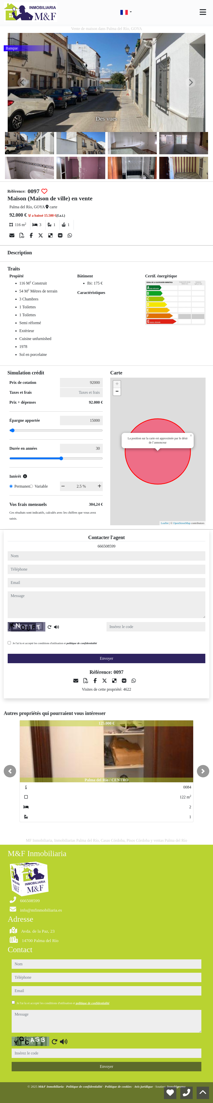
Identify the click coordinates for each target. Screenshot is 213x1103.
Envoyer (106, 658)
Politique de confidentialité (84, 1086)
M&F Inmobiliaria (51, 1086)
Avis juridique (144, 1086)
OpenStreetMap (181, 523)
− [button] (117, 391)
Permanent (22, 486)
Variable (41, 486)
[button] (10, 771)
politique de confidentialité (81, 643)
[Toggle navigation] (203, 12)
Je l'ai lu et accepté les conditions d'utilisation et (55, 643)
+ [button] (117, 384)
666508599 (106, 546)
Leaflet (164, 523)
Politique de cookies (119, 1086)
